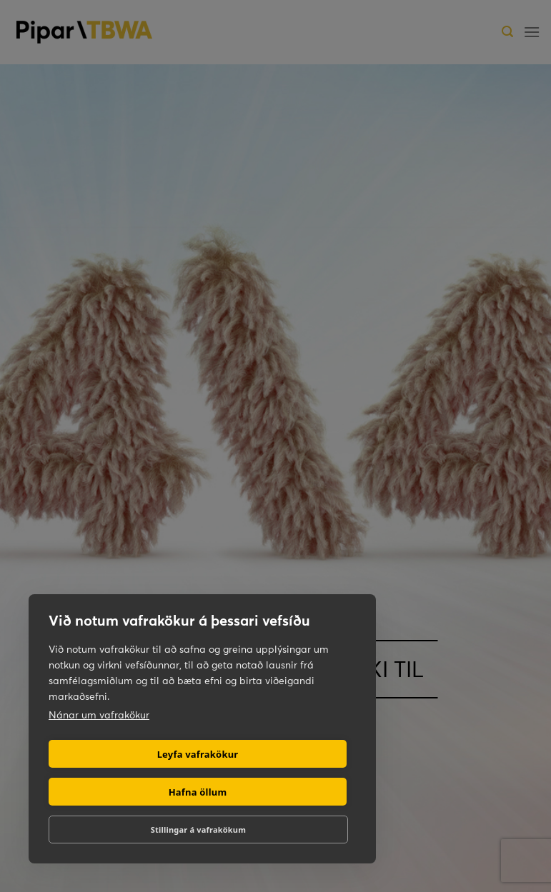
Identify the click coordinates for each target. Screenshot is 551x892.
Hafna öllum (198, 792)
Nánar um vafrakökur (99, 714)
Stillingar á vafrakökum (198, 829)
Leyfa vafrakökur (198, 754)
